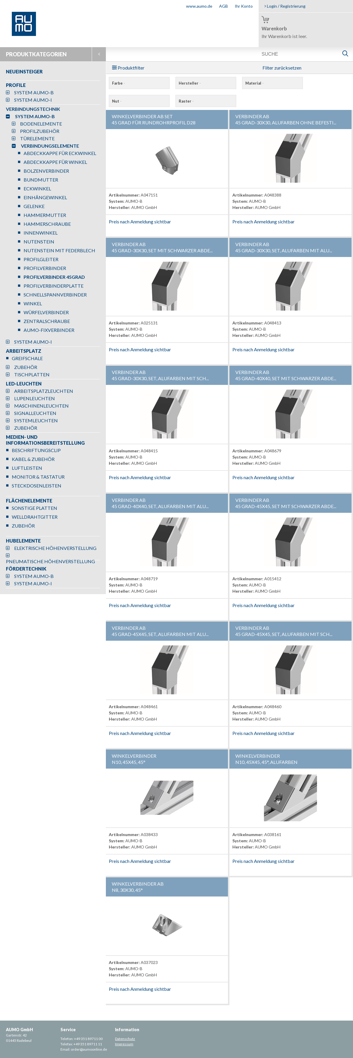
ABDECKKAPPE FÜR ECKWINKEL (60, 153)
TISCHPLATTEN (32, 374)
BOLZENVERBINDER (46, 171)
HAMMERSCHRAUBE (47, 224)
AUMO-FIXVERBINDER (49, 330)
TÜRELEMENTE (37, 138)
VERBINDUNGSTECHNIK (33, 109)
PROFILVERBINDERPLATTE (53, 286)
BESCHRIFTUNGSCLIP (36, 450)
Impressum (124, 1044)
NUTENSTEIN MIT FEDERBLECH (59, 250)
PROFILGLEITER (41, 259)
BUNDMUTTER (41, 179)
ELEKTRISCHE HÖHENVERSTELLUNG (55, 548)
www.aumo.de (199, 6)
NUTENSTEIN (39, 241)
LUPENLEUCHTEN (34, 398)
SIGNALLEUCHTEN (35, 413)
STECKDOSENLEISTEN (36, 485)
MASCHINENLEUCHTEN (41, 405)
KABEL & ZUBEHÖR (33, 459)
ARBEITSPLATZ (23, 351)
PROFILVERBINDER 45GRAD (54, 277)
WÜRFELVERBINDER (46, 312)
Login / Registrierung (285, 6)
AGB (223, 6)
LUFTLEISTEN (27, 468)
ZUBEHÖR (25, 367)
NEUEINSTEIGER (24, 71)
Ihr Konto (244, 6)
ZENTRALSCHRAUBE (47, 321)
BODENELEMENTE (41, 123)
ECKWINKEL (37, 188)
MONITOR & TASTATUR (38, 476)
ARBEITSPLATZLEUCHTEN (43, 391)
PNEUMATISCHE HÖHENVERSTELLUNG (50, 561)
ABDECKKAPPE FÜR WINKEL (55, 162)
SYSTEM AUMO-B (34, 92)
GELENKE (34, 206)
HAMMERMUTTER (45, 215)
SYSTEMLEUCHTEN (36, 420)
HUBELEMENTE (23, 540)
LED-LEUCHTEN (24, 383)
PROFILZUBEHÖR (39, 131)
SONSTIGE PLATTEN (34, 508)
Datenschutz (125, 1038)
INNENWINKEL (41, 232)
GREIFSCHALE (27, 358)
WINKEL (33, 303)
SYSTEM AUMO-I (33, 100)
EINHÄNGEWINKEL (45, 197)
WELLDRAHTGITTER (35, 517)
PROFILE (16, 85)
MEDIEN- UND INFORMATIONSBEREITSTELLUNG (45, 440)
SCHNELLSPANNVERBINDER (55, 294)
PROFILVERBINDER (45, 268)
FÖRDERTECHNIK (26, 568)
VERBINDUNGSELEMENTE (50, 146)
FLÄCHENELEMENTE (29, 500)
